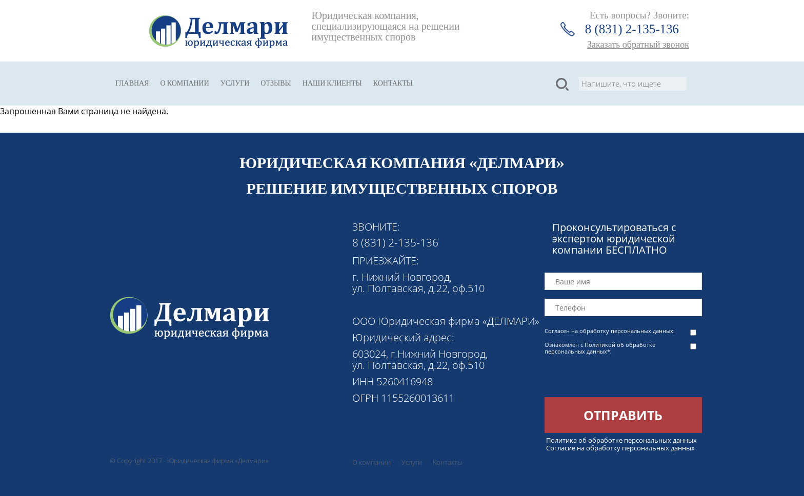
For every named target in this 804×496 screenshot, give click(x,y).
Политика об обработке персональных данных (621, 440)
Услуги (235, 83)
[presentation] (622, 377)
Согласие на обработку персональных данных (620, 447)
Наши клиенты (332, 83)
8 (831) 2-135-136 (632, 29)
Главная (132, 83)
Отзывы (275, 83)
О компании (184, 83)
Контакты (393, 83)
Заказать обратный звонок (638, 44)
